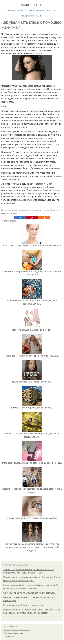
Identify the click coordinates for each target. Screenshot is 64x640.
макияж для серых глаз (9, 213)
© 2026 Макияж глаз (10, 626)
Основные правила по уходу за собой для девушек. (29, 593)
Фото (39, 15)
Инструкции (27, 15)
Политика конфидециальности (13, 633)
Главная (10, 10)
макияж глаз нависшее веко (36, 210)
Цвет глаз (51, 10)
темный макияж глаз (54, 210)
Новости (21, 10)
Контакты (7, 630)
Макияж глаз (32, 5)
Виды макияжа (36, 10)
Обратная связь (9, 636)
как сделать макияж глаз (17, 210)
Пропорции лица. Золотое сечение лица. (23, 605)
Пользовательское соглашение (20, 630)
